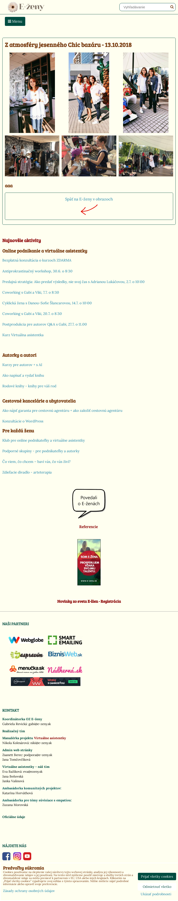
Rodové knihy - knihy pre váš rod (29, 386)
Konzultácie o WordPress (22, 421)
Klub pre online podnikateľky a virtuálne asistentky (43, 440)
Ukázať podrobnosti (156, 894)
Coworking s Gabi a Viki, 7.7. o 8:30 (30, 292)
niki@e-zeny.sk (41, 743)
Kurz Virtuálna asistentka (23, 335)
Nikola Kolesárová (15, 743)
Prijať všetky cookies (157, 876)
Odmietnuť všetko (157, 887)
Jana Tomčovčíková (16, 759)
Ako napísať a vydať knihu (23, 375)
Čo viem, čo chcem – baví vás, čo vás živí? (36, 461)
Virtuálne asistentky (50, 738)
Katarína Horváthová (17, 793)
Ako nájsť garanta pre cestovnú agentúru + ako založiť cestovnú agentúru (62, 410)
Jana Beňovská (12, 776)
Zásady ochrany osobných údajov (29, 891)
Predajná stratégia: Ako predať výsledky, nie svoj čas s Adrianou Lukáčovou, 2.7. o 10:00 (73, 282)
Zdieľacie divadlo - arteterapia (27, 472)
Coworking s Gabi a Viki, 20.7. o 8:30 (32, 313)
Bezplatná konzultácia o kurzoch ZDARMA (36, 260)
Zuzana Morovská (15, 805)
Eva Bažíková (12, 771)
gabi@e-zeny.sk (40, 724)
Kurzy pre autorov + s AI (22, 365)
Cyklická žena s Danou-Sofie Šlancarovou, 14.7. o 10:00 (47, 303)
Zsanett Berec (12, 755)
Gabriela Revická (14, 724)
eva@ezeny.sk (32, 771)
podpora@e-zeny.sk (38, 755)
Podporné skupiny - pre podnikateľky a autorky (40, 451)
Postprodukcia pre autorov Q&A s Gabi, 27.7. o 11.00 (44, 324)
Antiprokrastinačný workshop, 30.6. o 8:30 (37, 271)
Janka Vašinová (13, 781)
